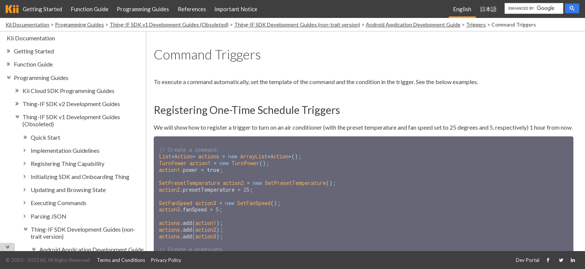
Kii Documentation (27, 24)
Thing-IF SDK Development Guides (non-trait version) (297, 24)
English (462, 9)
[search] (533, 8)
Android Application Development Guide (413, 24)
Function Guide (89, 9)
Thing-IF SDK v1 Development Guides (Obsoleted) (169, 24)
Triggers (476, 24)
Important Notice (235, 9)
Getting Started (42, 9)
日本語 (488, 9)
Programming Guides (143, 9)
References (192, 9)
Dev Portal (527, 260)
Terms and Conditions (121, 260)
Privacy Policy (166, 260)
